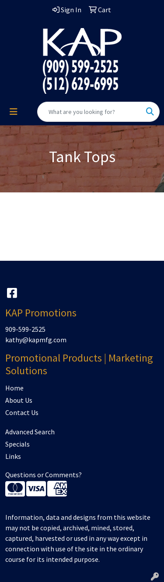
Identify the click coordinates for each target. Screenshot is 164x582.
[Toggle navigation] (13, 112)
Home (14, 387)
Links (13, 456)
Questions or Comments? (43, 474)
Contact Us (21, 412)
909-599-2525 (25, 329)
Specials (17, 444)
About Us (18, 400)
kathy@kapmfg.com (35, 339)
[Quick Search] (89, 112)
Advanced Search (30, 431)
